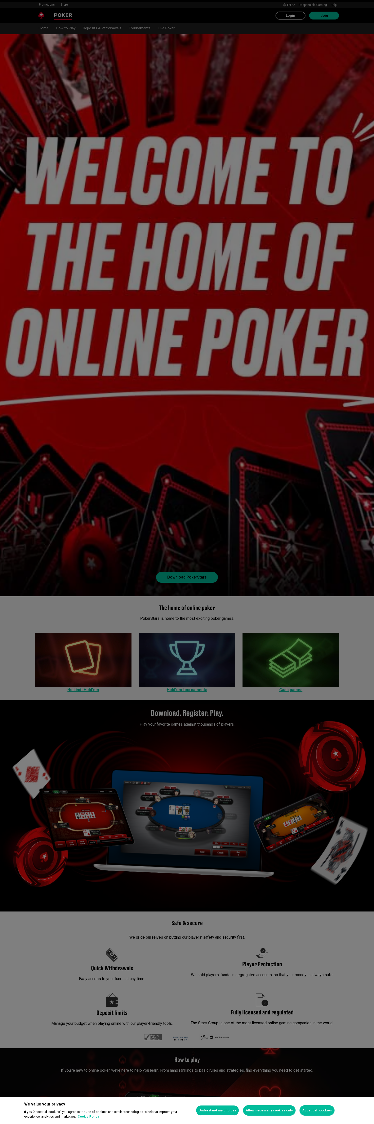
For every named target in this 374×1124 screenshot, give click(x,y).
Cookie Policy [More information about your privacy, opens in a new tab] (88, 1116)
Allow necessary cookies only (269, 1110)
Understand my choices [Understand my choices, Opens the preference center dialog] (217, 1110)
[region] (187, 1110)
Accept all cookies (317, 1110)
